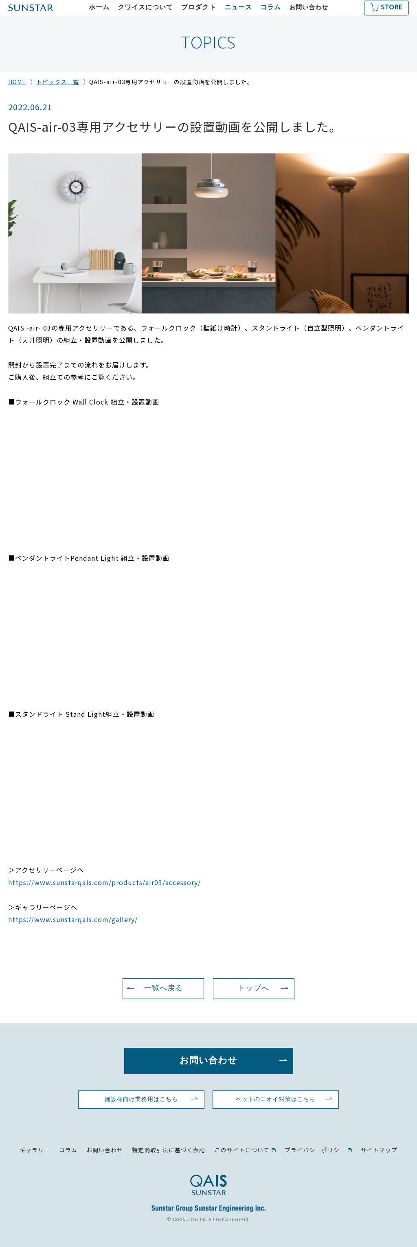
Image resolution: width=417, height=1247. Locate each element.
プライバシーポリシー (315, 1150)
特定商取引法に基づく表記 (168, 1150)
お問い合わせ (308, 8)
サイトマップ (379, 1150)
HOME (17, 82)
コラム (270, 7)
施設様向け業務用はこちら (141, 1099)
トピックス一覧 (57, 82)
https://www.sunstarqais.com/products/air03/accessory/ (104, 882)
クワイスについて (145, 7)
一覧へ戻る (163, 988)
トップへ (253, 988)
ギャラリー (35, 1150)
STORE (391, 7)
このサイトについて (242, 1150)
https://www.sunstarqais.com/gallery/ (73, 919)
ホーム (99, 7)
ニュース (238, 7)
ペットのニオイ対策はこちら (275, 1099)
